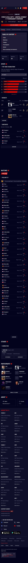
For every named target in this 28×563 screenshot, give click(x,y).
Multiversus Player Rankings (20, 479)
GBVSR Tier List (17, 428)
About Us (22, 540)
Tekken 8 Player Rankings (5, 415)
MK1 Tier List (17, 417)
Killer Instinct (4, 477)
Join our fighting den (7, 520)
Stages (5, 42)
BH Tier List (3, 460)
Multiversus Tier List (18, 481)
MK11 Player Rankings (19, 500)
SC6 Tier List (3, 471)
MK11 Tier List (17, 503)
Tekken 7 (3, 445)
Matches (5, 40)
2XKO (2, 434)
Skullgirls (17, 466)
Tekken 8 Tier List (4, 417)
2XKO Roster (3, 436)
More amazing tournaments (10, 49)
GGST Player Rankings (19, 458)
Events (2, 545)
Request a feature (4, 543)
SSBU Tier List (17, 439)
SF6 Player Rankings (4, 426)
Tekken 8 (3, 413)
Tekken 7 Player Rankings (5, 447)
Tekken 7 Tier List (4, 449)
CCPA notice (3, 540)
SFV (2, 498)
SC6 (2, 466)
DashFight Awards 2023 (5, 513)
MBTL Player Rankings (19, 490)
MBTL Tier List (17, 492)
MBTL (16, 487)
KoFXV (2, 487)
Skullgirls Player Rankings (19, 468)
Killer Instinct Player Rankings (6, 479)
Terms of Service (4, 538)
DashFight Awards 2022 (5, 515)
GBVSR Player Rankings (19, 426)
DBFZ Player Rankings (19, 447)
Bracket (4, 352)
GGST (16, 455)
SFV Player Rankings (4, 500)
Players (7, 545)
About (4, 47)
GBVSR (16, 423)
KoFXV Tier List (3, 492)
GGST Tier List (17, 460)
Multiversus (17, 477)
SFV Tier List (3, 503)
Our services (10, 540)
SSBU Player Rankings (19, 436)
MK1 (15, 413)
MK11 (16, 498)
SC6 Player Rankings (5, 468)
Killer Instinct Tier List (5, 481)
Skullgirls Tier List (18, 471)
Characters (17, 545)
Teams (11, 545)
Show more (3, 420)
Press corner (16, 540)
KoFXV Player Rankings (5, 490)
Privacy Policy (11, 538)
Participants (6, 44)
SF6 (2, 423)
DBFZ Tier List (17, 449)
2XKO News (3, 439)
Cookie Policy (18, 538)
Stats (4, 37)
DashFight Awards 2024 (5, 511)
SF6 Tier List (3, 428)
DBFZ (16, 445)
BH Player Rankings (4, 458)
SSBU (16, 434)
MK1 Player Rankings (18, 415)
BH (1, 455)
